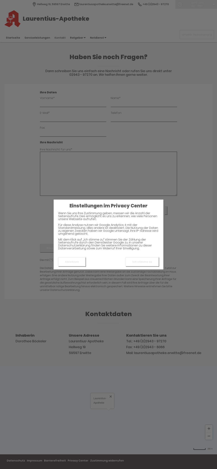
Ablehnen (72, 262)
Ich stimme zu (142, 262)
